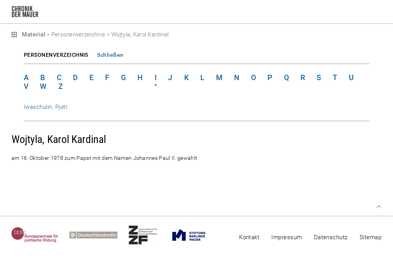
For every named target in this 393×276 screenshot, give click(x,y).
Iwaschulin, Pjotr (46, 107)
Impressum (286, 237)
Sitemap (370, 237)
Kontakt (249, 237)
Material (32, 34)
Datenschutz (331, 237)
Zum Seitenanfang (378, 206)
